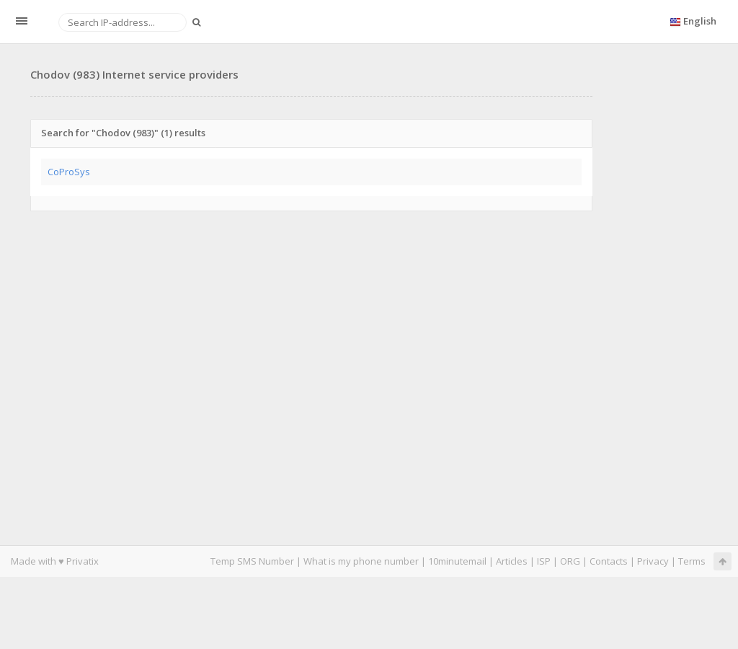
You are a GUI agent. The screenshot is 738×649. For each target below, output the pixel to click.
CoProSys (69, 171)
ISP (544, 561)
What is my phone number (361, 561)
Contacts (609, 561)
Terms (692, 561)
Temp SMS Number (252, 561)
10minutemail (457, 561)
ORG (570, 561)
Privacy (653, 561)
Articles (512, 561)
